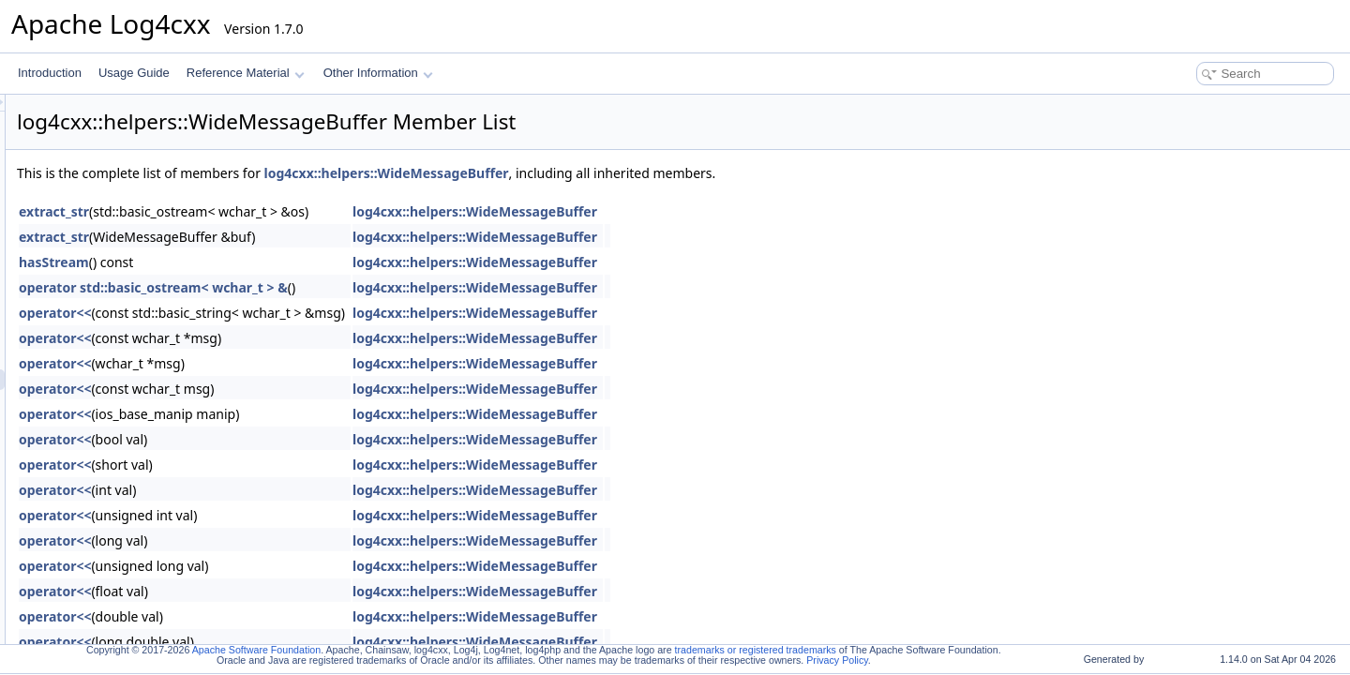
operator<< (289, 313)
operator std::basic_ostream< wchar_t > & (387, 287)
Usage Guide (134, 73)
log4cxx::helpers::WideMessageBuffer (621, 173)
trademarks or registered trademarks (755, 649)
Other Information (378, 73)
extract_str (288, 211)
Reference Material (245, 73)
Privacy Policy (837, 660)
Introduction (50, 73)
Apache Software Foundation (256, 649)
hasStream (288, 262)
